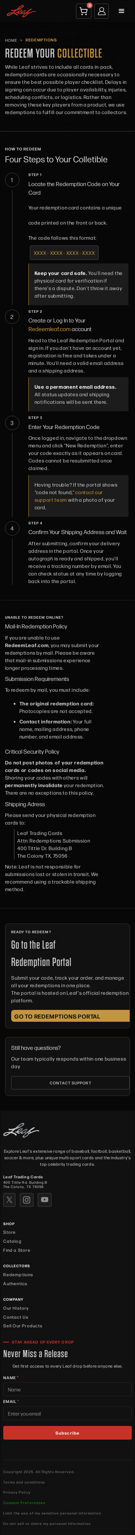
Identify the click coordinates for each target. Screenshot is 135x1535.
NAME (11, 1377)
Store (9, 1232)
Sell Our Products (22, 1325)
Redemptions (18, 1274)
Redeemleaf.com (49, 329)
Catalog (12, 1241)
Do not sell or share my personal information (46, 1523)
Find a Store (17, 1250)
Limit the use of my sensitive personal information (52, 1513)
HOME (11, 39)
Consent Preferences (24, 1502)
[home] (19, 11)
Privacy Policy (16, 1492)
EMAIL (11, 1401)
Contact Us (15, 1317)
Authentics (15, 1283)
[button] (122, 11)
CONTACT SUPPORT (70, 1082)
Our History (16, 1308)
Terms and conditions (24, 1482)
